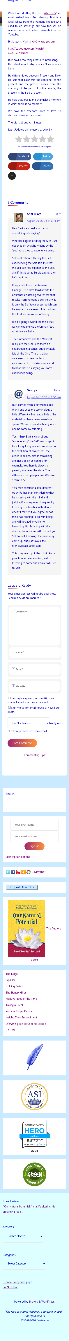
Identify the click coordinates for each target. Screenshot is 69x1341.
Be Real (10, 1030)
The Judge (12, 974)
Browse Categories (14, 1282)
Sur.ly (42, 1144)
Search (10, 794)
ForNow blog (10, 1287)
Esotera (33, 1301)
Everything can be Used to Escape (26, 1024)
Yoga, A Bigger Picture (19, 1011)
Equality (10, 980)
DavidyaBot (38, 872)
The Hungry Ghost (16, 992)
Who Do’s (50, 13)
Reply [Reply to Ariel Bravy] (57, 214)
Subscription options (18, 857)
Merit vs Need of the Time (21, 999)
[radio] (18, 139)
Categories (9, 1255)
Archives (8, 1227)
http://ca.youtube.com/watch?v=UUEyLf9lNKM (26, 50)
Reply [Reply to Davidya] (57, 390)
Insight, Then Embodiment (21, 1017)
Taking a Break (15, 1005)
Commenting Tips (34, 755)
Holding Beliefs (15, 986)
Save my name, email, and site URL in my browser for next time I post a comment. (31, 701)
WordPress (47, 1301)
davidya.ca (34, 1136)
